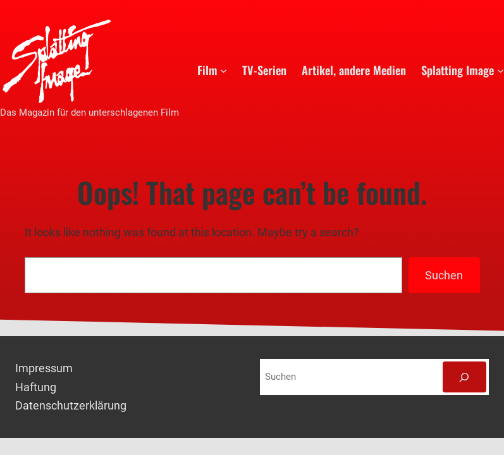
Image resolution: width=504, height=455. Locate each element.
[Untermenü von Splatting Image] (500, 69)
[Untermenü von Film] (223, 69)
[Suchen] (464, 376)
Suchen (444, 275)
